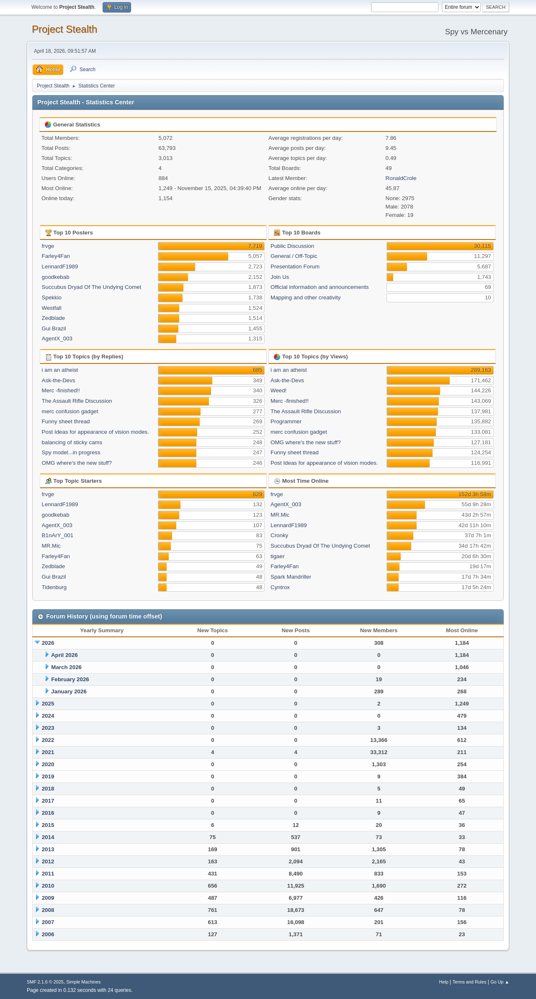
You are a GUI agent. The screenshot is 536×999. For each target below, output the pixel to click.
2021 (48, 752)
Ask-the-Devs (58, 380)
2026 (48, 643)
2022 (48, 740)
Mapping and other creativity (305, 297)
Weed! (278, 390)
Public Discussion (292, 246)
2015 (48, 825)
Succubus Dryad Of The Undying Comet (92, 287)
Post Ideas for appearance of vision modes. (95, 432)
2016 (48, 813)
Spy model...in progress (71, 452)
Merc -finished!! (61, 390)
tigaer (277, 556)
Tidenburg (54, 587)
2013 (48, 849)
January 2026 (68, 691)
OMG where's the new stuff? (77, 463)
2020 (48, 764)
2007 (48, 922)
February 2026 (70, 679)
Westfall (52, 308)
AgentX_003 (57, 338)
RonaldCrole (401, 178)
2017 (48, 801)
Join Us (280, 277)
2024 (48, 716)
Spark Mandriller (291, 577)
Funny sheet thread (66, 421)
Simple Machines (83, 981)
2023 (48, 728)
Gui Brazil (54, 328)
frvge (48, 246)
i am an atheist (60, 370)
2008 (48, 910)
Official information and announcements (320, 287)
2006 (48, 934)
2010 (48, 886)
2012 (48, 861)
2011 (48, 873)
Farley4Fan (56, 256)
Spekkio (52, 297)
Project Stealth (64, 29)
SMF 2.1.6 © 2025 (45, 981)
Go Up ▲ (499, 981)
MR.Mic (51, 546)
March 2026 (66, 667)
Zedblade (53, 318)
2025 (48, 703)
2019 (48, 776)
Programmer (286, 421)
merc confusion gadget (70, 411)
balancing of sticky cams (72, 442)
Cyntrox (280, 587)
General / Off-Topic (294, 256)
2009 (48, 898)
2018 (48, 788)
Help (443, 981)
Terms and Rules (470, 981)
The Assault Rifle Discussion (77, 401)
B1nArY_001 (58, 535)
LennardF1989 (60, 266)
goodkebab (56, 277)
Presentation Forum (295, 266)
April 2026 (64, 655)
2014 (48, 837)
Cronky (279, 535)
